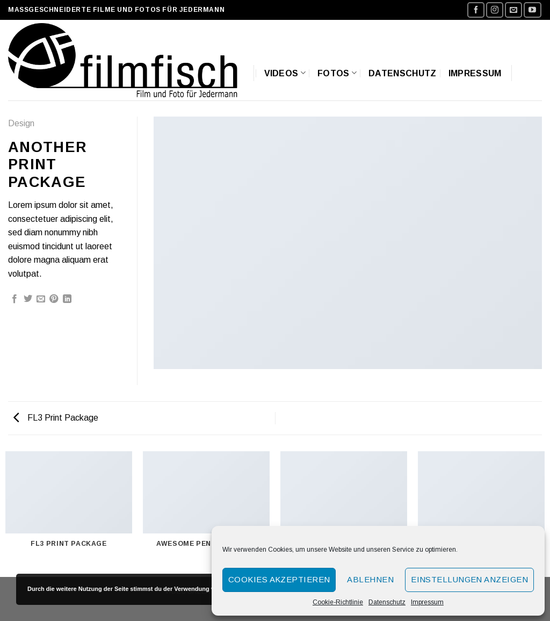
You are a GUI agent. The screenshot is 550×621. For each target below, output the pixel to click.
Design (21, 123)
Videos (285, 73)
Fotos (337, 73)
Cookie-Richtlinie (338, 602)
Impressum (427, 602)
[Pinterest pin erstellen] (53, 299)
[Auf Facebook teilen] (14, 299)
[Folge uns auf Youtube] (532, 10)
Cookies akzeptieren (279, 579)
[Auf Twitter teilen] (28, 299)
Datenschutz (387, 602)
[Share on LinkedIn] (67, 299)
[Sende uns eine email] (513, 10)
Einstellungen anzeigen (469, 579)
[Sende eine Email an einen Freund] (41, 299)
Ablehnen (370, 579)
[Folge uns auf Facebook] (475, 10)
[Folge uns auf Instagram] (494, 10)
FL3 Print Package (55, 417)
